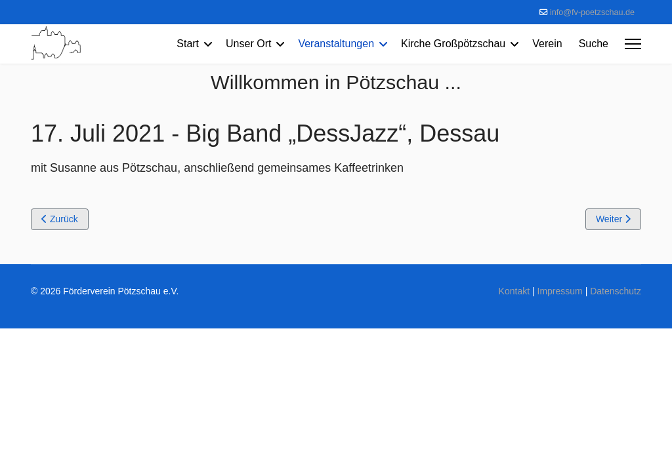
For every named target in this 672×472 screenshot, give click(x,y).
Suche (593, 43)
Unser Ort (248, 43)
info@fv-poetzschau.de (592, 12)
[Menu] (633, 44)
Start (188, 43)
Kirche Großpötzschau (453, 43)
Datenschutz (615, 291)
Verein (547, 43)
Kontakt (514, 291)
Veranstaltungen (336, 43)
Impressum (560, 291)
